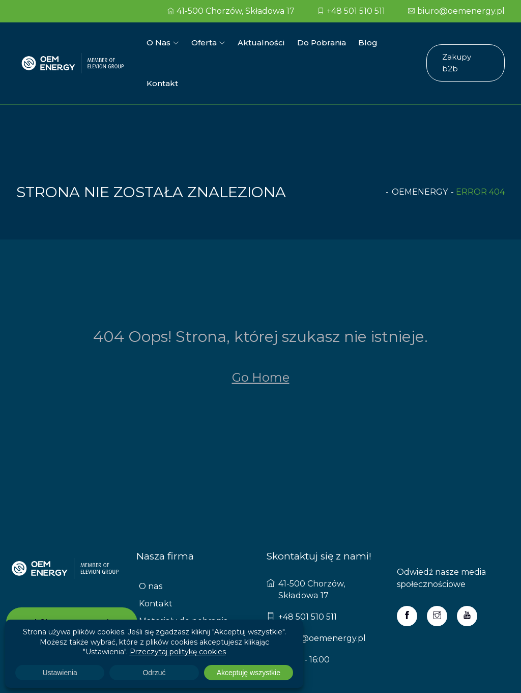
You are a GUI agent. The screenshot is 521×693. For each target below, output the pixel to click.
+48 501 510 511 (351, 11)
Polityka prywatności (181, 596)
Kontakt (404, 42)
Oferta (203, 42)
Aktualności (260, 42)
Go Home (261, 336)
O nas (158, 42)
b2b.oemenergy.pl (72, 581)
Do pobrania (320, 42)
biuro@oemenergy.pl (456, 11)
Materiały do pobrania (182, 579)
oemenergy (420, 150)
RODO (152, 614)
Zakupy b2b (465, 42)
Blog (366, 42)
